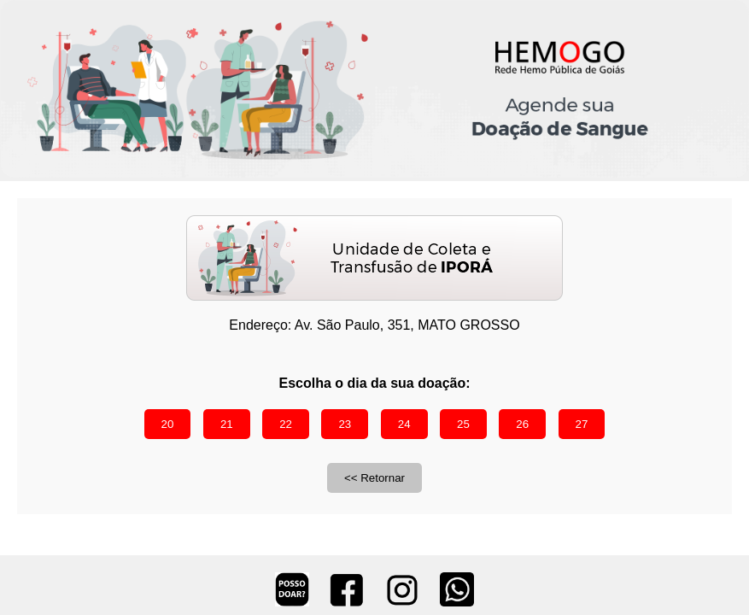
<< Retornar (374, 478)
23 (344, 424)
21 (226, 424)
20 (167, 424)
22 (285, 424)
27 (582, 424)
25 (463, 424)
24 (404, 424)
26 (522, 424)
